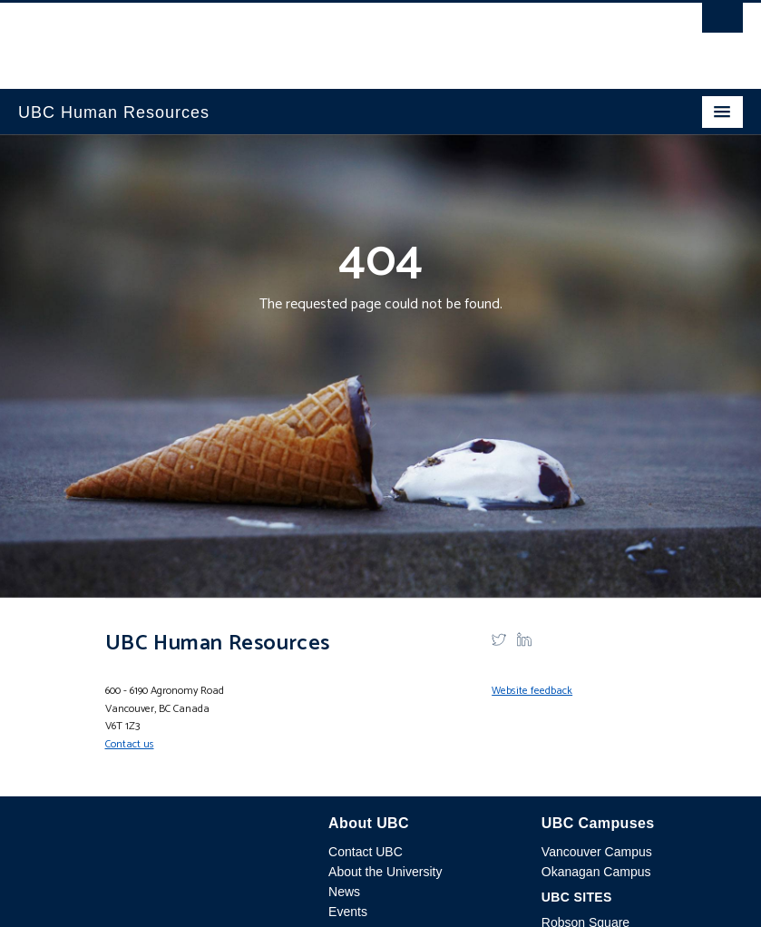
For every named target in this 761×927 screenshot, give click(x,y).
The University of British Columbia (271, 37)
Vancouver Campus (596, 851)
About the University (385, 871)
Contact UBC (365, 851)
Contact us (129, 744)
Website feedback (532, 690)
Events (347, 911)
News (344, 891)
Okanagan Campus (596, 871)
